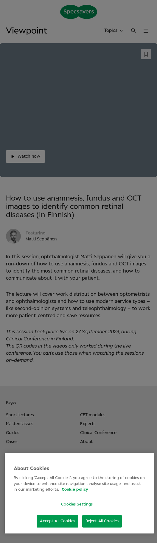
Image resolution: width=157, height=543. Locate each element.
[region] (79, 493)
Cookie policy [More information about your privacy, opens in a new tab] (75, 490)
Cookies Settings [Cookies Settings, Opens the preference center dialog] (77, 504)
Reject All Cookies (102, 521)
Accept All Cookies (57, 521)
